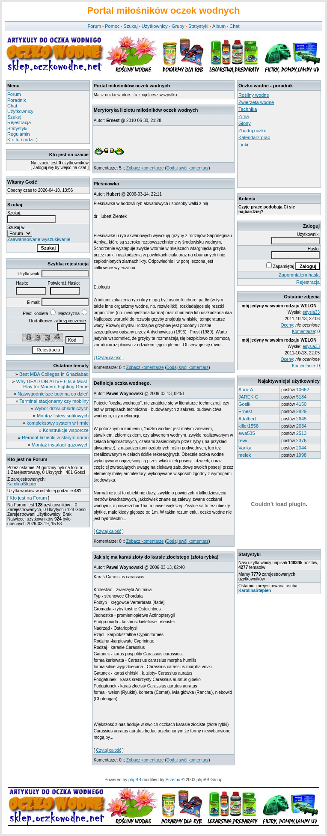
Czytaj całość (108, 357)
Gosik (244, 404)
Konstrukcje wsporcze (66, 430)
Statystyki (198, 26)
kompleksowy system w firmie (58, 422)
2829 (301, 411)
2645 (301, 418)
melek (244, 455)
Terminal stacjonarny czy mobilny (54, 401)
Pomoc (112, 26)
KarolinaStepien (22, 484)
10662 (302, 389)
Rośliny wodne (253, 95)
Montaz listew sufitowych (63, 415)
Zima (243, 116)
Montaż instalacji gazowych (60, 444)
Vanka (244, 447)
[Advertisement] (276, 167)
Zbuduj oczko (252, 130)
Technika (247, 109)
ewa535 (246, 433)
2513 (301, 433)
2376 (301, 440)
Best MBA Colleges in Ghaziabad (54, 374)
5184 (301, 396)
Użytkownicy (155, 26)
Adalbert (247, 418)
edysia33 (311, 312)
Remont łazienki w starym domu (55, 437)
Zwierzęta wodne (256, 102)
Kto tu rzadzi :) (22, 139)
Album (219, 26)
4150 (301, 404)
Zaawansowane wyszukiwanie (38, 239)
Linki (243, 144)
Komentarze (303, 331)
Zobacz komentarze (145, 168)
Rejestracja (19, 122)
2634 (301, 425)
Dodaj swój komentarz (187, 168)
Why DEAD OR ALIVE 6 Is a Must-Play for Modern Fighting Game (52, 384)
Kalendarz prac (254, 137)
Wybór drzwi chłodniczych (62, 408)
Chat (234, 26)
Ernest (245, 411)
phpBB (134, 779)
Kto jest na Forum (28, 497)
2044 (301, 447)
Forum (94, 26)
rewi (242, 440)
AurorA (245, 389)
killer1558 (248, 425)
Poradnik (16, 100)
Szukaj (131, 26)
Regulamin (18, 134)
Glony (244, 123)
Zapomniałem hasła (299, 274)
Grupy (178, 26)
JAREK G (248, 396)
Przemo (173, 779)
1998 (301, 455)
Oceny (287, 325)
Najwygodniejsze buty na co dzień (53, 393)
